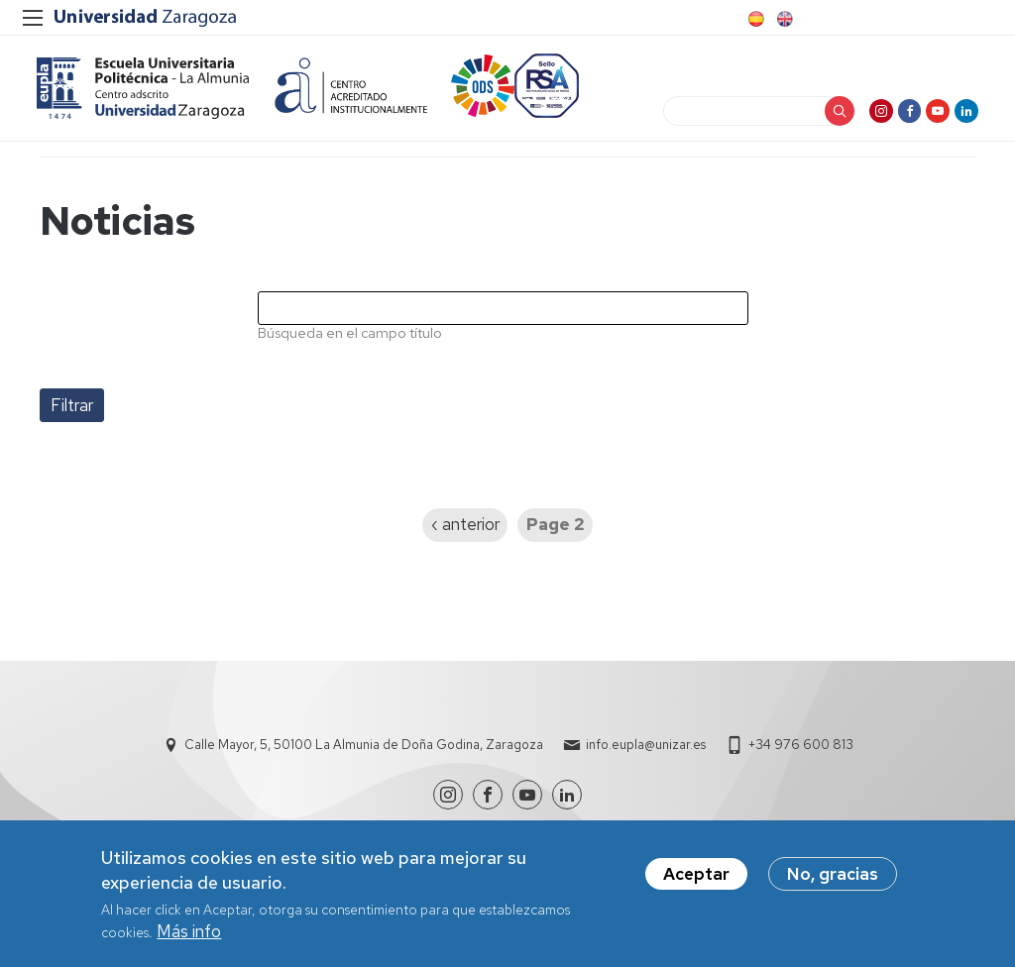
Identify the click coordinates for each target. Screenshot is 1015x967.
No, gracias (832, 874)
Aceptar (696, 874)
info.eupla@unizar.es (646, 753)
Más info (189, 931)
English (783, 19)
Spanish (754, 19)
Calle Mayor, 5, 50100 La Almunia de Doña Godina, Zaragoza (363, 753)
